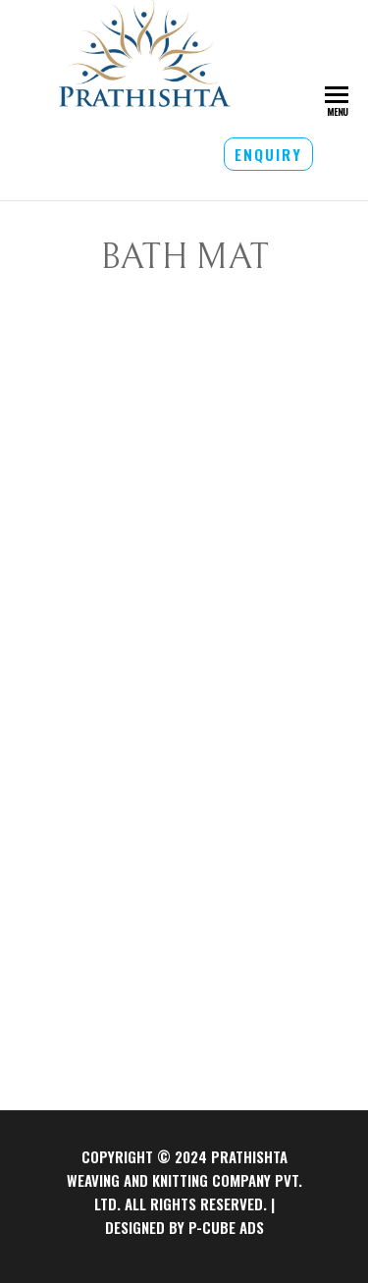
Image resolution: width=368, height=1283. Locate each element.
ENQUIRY (268, 154)
